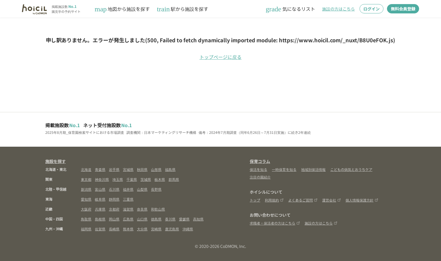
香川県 (170, 218)
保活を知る (258, 169)
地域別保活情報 (313, 169)
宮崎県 (156, 228)
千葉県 (131, 179)
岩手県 (114, 169)
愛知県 (86, 199)
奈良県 (142, 208)
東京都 (86, 179)
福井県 (128, 189)
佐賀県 (100, 228)
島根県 (100, 218)
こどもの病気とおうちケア (351, 169)
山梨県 (142, 189)
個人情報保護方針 (361, 199)
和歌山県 (158, 208)
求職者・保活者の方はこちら (275, 222)
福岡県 (86, 228)
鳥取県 (86, 218)
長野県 (156, 189)
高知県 (198, 218)
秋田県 (142, 169)
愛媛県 (184, 218)
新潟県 (86, 189)
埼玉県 (117, 179)
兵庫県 (100, 208)
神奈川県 (102, 179)
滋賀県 (128, 208)
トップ (255, 199)
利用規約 (274, 199)
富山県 (100, 189)
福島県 (170, 169)
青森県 (100, 169)
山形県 (156, 169)
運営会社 (331, 199)
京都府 (114, 208)
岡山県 (114, 218)
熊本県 (128, 228)
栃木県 (159, 179)
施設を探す (55, 161)
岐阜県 (100, 199)
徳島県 (156, 218)
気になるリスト (290, 9)
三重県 (128, 199)
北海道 (86, 169)
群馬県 (174, 179)
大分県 (142, 228)
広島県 (128, 218)
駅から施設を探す (182, 9)
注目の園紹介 (260, 176)
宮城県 (128, 169)
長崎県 (114, 228)
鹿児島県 (172, 228)
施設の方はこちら (338, 9)
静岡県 (114, 199)
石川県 (114, 189)
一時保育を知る (284, 169)
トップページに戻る (220, 56)
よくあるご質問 (302, 199)
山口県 (142, 218)
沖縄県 (188, 228)
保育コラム (260, 161)
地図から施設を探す (122, 9)
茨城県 (145, 179)
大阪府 (86, 208)
